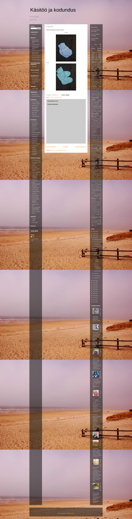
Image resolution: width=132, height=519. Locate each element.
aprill (95, 252)
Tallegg (33, 147)
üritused (99, 224)
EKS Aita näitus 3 (36, 59)
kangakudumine (94, 90)
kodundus (95, 98)
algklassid (94, 62)
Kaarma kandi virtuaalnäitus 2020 (35, 48)
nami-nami (34, 140)
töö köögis (97, 205)
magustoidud (97, 127)
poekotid (93, 160)
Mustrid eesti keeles (35, 82)
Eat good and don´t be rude (36, 162)
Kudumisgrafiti (35, 110)
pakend (98, 151)
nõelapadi (99, 141)
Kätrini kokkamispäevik (36, 183)
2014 (94, 297)
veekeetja (99, 209)
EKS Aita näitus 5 (36, 55)
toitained (93, 202)
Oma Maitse (35, 222)
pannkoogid (93, 152)
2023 (94, 237)
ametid (92, 63)
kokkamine (34, 181)
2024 (94, 235)
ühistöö (92, 224)
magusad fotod (35, 191)
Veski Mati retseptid (34, 153)
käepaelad (93, 111)
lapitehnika (93, 116)
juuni (95, 248)
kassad (92, 92)
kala (92, 89)
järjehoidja (93, 88)
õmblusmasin (93, 218)
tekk (94, 194)
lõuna (92, 127)
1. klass (94, 44)
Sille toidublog (35, 199)
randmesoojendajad (95, 173)
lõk (92, 126)
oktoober (96, 244)
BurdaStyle (34, 94)
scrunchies (93, 181)
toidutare (34, 149)
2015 (94, 295)
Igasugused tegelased (97, 255)
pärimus (98, 168)
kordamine (97, 104)
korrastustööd (94, 105)
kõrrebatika (98, 108)
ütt (94, 225)
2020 (94, 284)
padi (92, 149)
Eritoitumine (35, 128)
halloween (98, 74)
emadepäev (93, 70)
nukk (94, 141)
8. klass (98, 56)
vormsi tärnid (96, 213)
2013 (94, 299)
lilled (95, 123)
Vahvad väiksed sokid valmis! (96, 260)
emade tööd (96, 68)
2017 (94, 291)
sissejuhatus (96, 185)
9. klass (98, 57)
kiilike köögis (35, 174)
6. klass (51, 97)
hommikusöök (94, 81)
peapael (93, 155)
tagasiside (93, 192)
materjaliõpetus (94, 132)
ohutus (92, 145)
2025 (94, 233)
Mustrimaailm (35, 72)
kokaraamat (35, 138)
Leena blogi (35, 189)
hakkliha (92, 74)
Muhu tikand (35, 88)
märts (95, 273)
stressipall (98, 186)
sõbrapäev (93, 189)
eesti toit (93, 67)
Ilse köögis (34, 167)
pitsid (92, 158)
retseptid (93, 175)
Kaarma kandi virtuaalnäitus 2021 (35, 41)
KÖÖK (33, 220)
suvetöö (97, 188)
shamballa (93, 184)
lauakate (98, 118)
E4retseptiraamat (36, 160)
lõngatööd (97, 126)
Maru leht (34, 112)
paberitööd (94, 148)
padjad (97, 149)
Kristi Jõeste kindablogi (35, 108)
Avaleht (65, 147)
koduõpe (99, 100)
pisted (94, 157)
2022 (94, 280)
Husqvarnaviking (36, 96)
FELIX (33, 130)
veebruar (96, 275)
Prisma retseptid (36, 143)
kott (100, 105)
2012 (94, 302)
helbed (95, 77)
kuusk (92, 108)
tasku (100, 193)
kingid (98, 94)
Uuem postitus (51, 147)
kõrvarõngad (93, 109)
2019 (94, 287)
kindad (92, 94)
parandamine (94, 153)
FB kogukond (35, 78)
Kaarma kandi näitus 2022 (35, 53)
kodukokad (34, 136)
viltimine (93, 211)
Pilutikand (95, 414)
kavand (98, 92)
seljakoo (96, 182)
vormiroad (99, 211)
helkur (99, 77)
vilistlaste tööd (96, 210)
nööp (99, 144)
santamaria (34, 145)
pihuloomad (99, 155)
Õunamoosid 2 (100, 443)
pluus (98, 158)
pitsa (98, 157)
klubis (98, 96)
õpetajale (99, 219)
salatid (98, 179)
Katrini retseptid (36, 172)
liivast (98, 122)
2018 (94, 289)
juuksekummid (94, 84)
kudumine (56, 97)
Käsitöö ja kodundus (53, 10)
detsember (97, 239)
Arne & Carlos (35, 102)
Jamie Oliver (35, 134)
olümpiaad (99, 145)
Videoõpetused (35, 116)
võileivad (98, 214)
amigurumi (99, 63)
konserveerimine (95, 103)
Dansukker (34, 122)
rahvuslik (93, 172)
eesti (98, 66)
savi (99, 180)
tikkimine (93, 198)
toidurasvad (93, 201)
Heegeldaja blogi (36, 79)
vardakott (93, 209)
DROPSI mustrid (36, 103)
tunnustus (98, 204)
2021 (94, 282)
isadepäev (98, 82)
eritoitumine (96, 71)
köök (97, 112)
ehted (100, 67)
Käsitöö (34, 218)
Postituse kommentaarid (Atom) (58, 150)
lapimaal (97, 115)
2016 (94, 293)
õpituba (95, 222)
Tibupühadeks (97, 271)
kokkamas (34, 179)
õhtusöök (93, 215)
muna (94, 139)
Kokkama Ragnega (34, 176)
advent (96, 59)
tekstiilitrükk (99, 194)
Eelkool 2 (96, 264)
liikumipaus (93, 122)
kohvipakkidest (97, 101)
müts (100, 140)
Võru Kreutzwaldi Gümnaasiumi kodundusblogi (36, 209)
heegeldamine (95, 75)
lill (91, 123)
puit (99, 167)
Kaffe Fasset (35, 105)
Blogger (72, 513)
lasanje (92, 118)
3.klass (92, 46)
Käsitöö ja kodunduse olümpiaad (97, 267)
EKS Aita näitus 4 (36, 57)
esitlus (92, 72)
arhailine (94, 64)
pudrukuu (93, 167)
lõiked (99, 124)
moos (98, 136)
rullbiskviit (93, 177)
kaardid (98, 88)
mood (92, 136)
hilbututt (92, 80)
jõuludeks (94, 86)
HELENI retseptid (36, 132)
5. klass (96, 50)
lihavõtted (96, 120)
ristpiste (98, 175)
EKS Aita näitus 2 (36, 50)
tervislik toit (94, 197)
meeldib (92, 133)
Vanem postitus (80, 147)
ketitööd (98, 93)
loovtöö (94, 124)
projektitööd (98, 164)
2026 (94, 231)
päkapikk (93, 168)
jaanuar (96, 277)
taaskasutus (96, 190)
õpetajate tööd (97, 221)
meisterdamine (94, 135)
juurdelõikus (93, 85)
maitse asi (34, 193)
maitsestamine (94, 128)
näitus (92, 144)
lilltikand (99, 123)
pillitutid (94, 156)
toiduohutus (93, 200)
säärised (99, 189)
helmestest (96, 78)
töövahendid (94, 206)
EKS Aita (34, 66)
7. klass (98, 54)
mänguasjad (94, 140)
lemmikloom (93, 119)
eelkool (92, 66)
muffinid (99, 137)
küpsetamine (95, 113)
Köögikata (34, 186)
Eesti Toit (34, 127)
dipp (99, 64)
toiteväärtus (99, 202)
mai (95, 250)
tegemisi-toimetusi (34, 201)
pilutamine (99, 156)
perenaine (34, 142)
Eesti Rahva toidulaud (35, 124)
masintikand (93, 131)
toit (99, 201)
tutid (92, 205)
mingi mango (35, 195)
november (96, 241)
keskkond (93, 93)
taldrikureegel (93, 193)
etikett (98, 72)
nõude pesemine (96, 143)
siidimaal (99, 184)
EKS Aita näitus (36, 44)
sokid (60, 97)
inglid (92, 82)
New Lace (34, 114)
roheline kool (94, 176)
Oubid (100, 433)
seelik (100, 181)
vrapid (92, 214)
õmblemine (94, 217)
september (97, 246)
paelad (92, 151)
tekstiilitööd (95, 195)
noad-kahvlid (35, 197)
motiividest (93, 137)
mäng (98, 139)
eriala (100, 70)
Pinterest (34, 34)
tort (93, 204)
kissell (92, 96)
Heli (33, 236)
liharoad (99, 119)
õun (99, 222)
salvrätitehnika (94, 180)
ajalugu (92, 60)
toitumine (34, 151)
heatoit (33, 165)
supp (92, 188)
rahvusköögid (94, 171)
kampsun (97, 89)
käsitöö (99, 111)
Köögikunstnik (35, 187)
